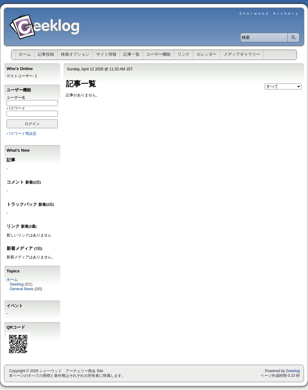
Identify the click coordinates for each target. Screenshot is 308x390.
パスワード (16, 108)
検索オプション (75, 54)
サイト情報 (106, 54)
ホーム (25, 54)
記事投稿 (46, 54)
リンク (183, 54)
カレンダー (206, 54)
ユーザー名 (16, 97)
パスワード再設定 (22, 133)
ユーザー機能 (158, 54)
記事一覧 (131, 54)
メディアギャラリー (242, 54)
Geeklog (17, 284)
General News (21, 289)
